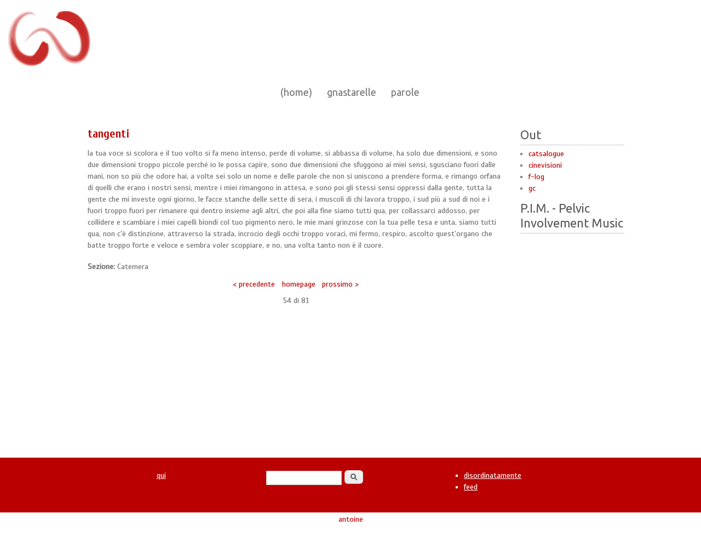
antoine (350, 519)
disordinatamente (492, 475)
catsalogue (546, 153)
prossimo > (340, 284)
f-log (536, 176)
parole (405, 92)
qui (161, 475)
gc (532, 188)
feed (471, 487)
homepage (298, 284)
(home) (296, 92)
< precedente (254, 284)
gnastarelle (351, 92)
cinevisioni (545, 165)
